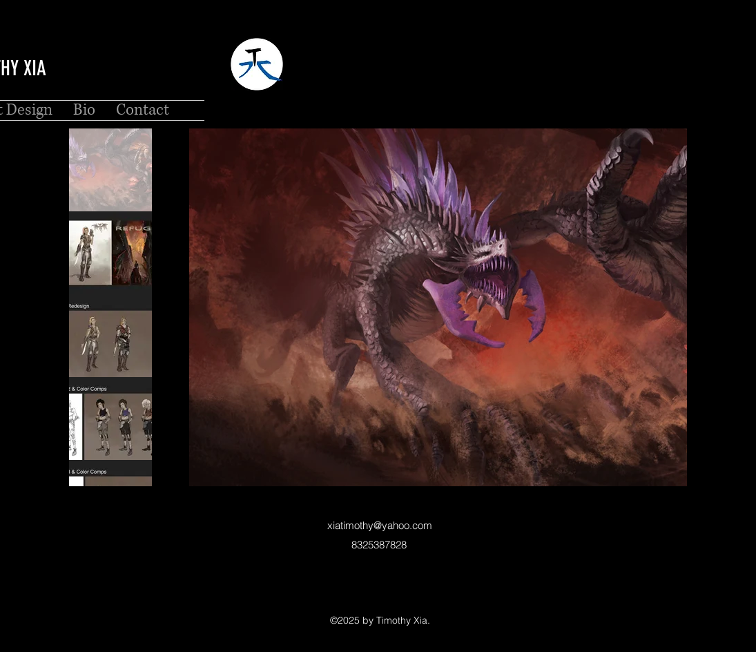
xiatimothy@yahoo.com (379, 525)
